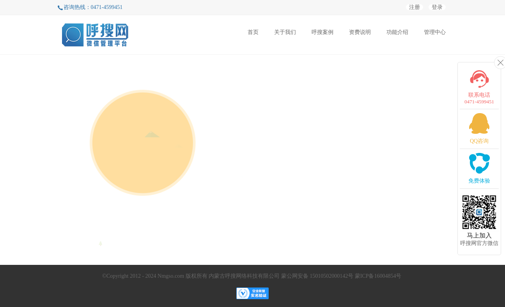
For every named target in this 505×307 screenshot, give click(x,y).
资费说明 (360, 32)
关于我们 (285, 32)
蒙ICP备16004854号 (378, 276)
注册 (414, 7)
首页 (253, 32)
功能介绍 (397, 32)
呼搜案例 (322, 32)
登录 (437, 7)
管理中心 (435, 32)
